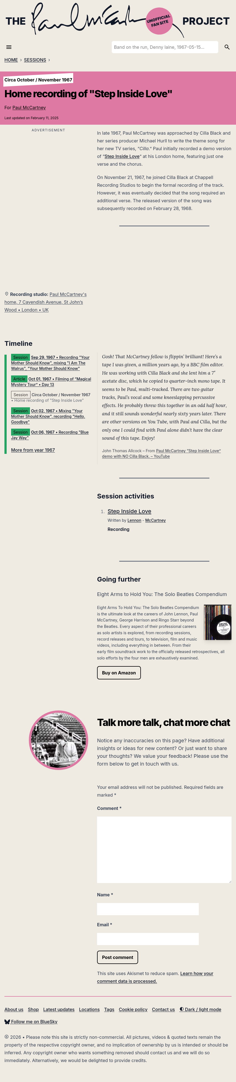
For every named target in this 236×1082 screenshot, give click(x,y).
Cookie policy (133, 1009)
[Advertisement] (48, 172)
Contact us (163, 1009)
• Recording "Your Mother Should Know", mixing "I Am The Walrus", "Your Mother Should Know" (50, 363)
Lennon (134, 520)
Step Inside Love (122, 156)
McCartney (155, 520)
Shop (33, 1009)
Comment (109, 808)
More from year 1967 (33, 450)
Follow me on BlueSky (30, 1021)
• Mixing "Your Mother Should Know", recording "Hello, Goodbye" (48, 416)
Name (105, 894)
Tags (109, 1009)
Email (104, 924)
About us (13, 1009)
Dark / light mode (200, 1009)
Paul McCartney (29, 107)
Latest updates (59, 1009)
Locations (89, 1009)
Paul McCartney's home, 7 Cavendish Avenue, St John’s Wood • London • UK (45, 302)
